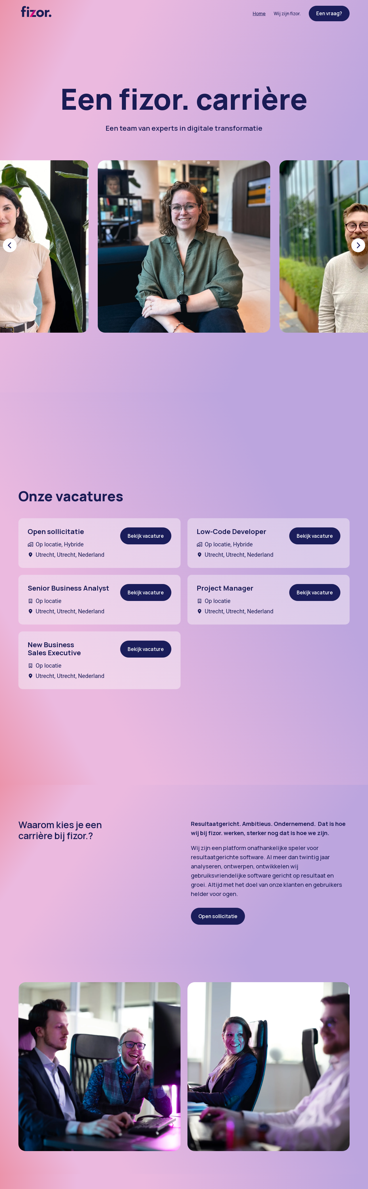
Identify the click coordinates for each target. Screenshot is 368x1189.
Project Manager (225, 588)
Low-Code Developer (231, 531)
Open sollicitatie (56, 531)
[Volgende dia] (358, 245)
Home (259, 13)
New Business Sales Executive (54, 649)
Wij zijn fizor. (287, 13)
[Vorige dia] (10, 245)
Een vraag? (329, 13)
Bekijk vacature (146, 536)
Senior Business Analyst (68, 588)
